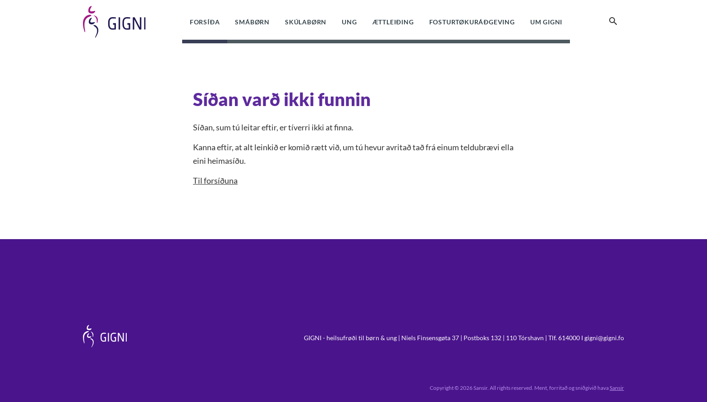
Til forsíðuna (215, 180)
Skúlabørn (305, 22)
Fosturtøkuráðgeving (472, 22)
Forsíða (205, 22)
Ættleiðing (393, 22)
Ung (349, 22)
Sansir (617, 387)
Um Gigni (546, 22)
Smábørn (252, 22)
